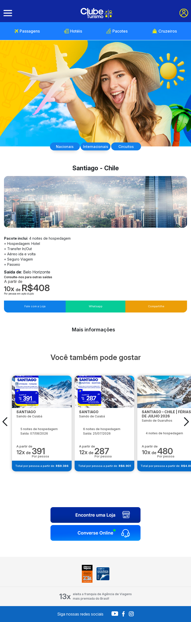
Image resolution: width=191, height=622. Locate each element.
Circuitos (126, 146)
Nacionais (65, 146)
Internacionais (95, 146)
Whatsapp (95, 306)
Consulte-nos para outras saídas (28, 277)
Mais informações (93, 330)
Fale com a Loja (35, 306)
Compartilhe (156, 306)
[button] (4, 421)
